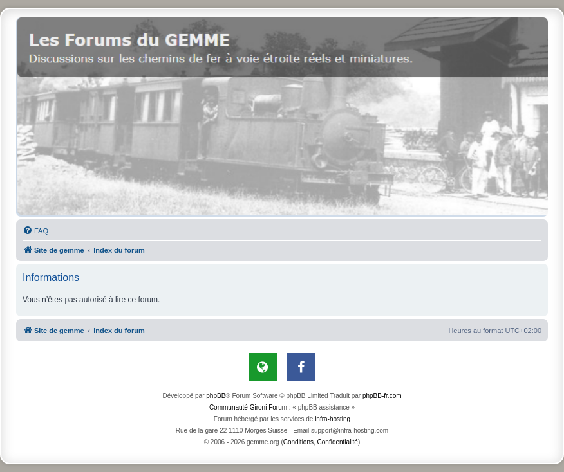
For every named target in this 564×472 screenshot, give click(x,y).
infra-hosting (332, 418)
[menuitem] (35, 231)
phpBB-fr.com (382, 395)
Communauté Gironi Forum (248, 407)
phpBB (215, 395)
